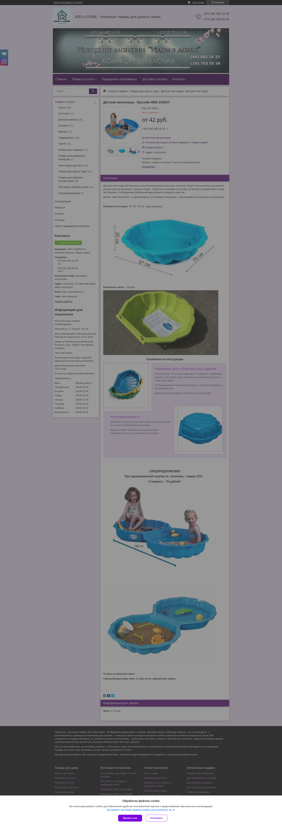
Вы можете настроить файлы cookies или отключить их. (139, 809)
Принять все (130, 818)
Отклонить (156, 818)
